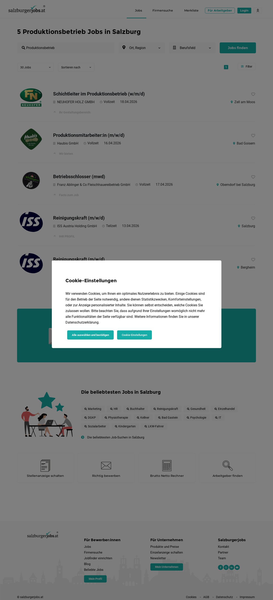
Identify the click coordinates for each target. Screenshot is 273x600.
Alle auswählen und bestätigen (90, 335)
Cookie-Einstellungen (134, 335)
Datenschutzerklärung (82, 322)
